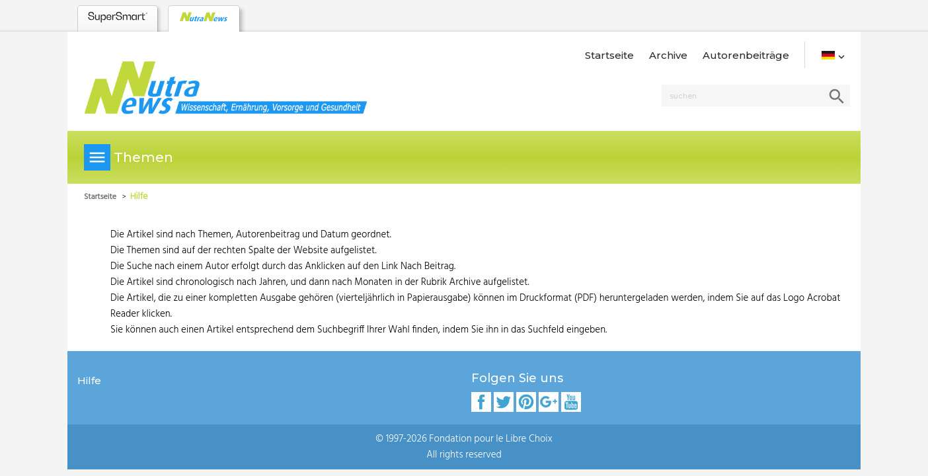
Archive (668, 55)
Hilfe (89, 380)
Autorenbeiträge (746, 55)
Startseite (609, 55)
